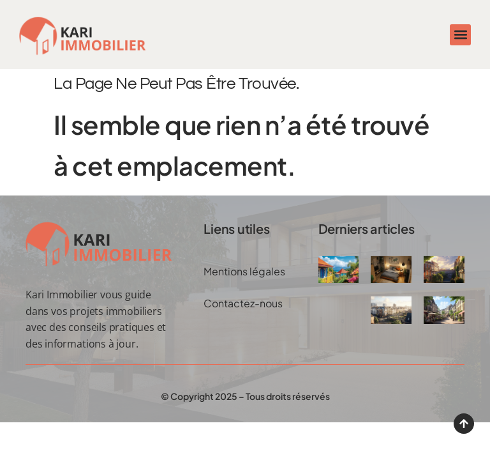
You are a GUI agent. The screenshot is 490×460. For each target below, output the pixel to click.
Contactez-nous (243, 303)
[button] (460, 34)
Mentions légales (244, 271)
